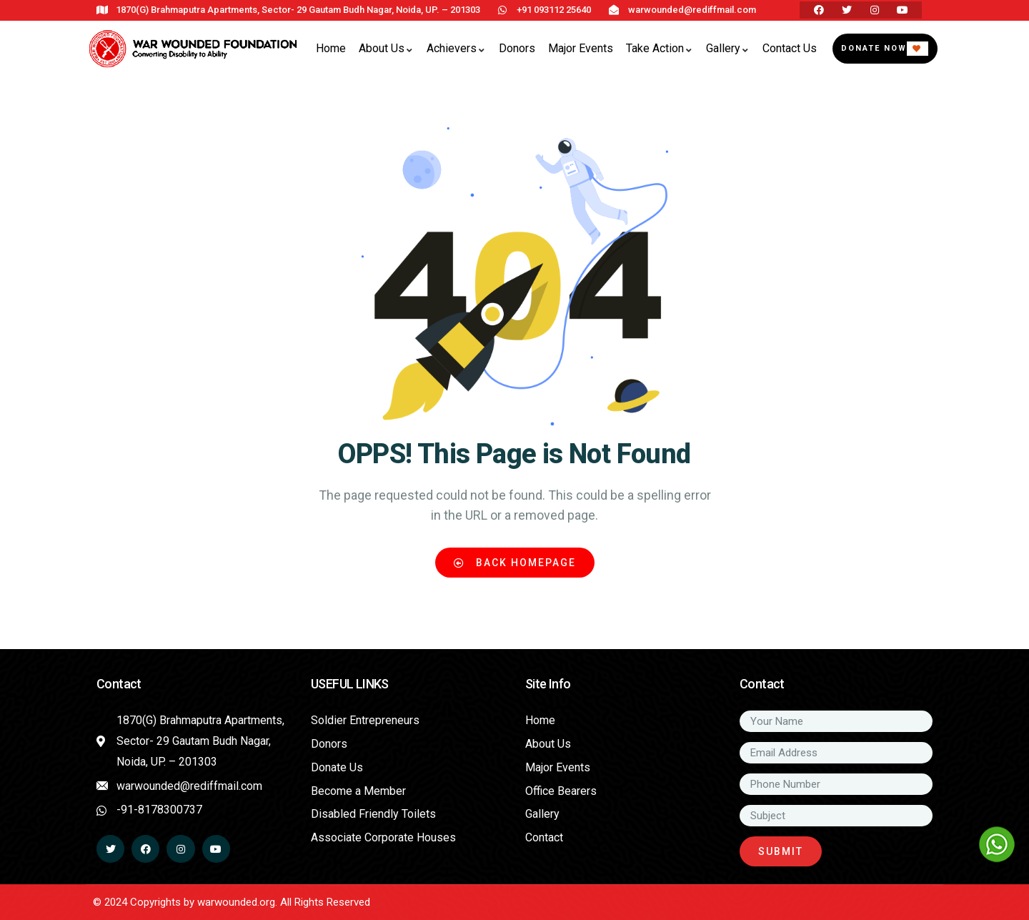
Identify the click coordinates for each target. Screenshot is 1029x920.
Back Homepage (515, 562)
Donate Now (874, 48)
